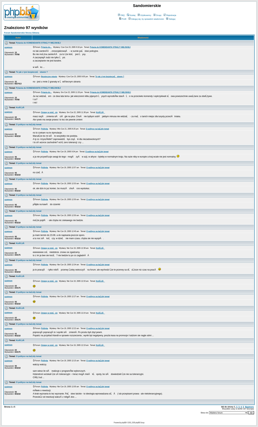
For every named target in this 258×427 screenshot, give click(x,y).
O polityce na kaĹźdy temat (28, 124)
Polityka (44, 129)
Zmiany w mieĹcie (49, 112)
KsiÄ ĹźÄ (21, 107)
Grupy (157, 15)
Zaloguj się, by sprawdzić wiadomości (146, 19)
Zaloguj (170, 19)
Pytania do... (46, 47)
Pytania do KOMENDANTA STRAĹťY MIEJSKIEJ (38, 43)
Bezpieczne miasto (49, 77)
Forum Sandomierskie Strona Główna (21, 33)
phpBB (124, 423)
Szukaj (131, 15)
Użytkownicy (144, 15)
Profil (122, 19)
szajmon (8, 47)
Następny (249, 407)
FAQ (121, 15)
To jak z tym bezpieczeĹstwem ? (32, 72)
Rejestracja (170, 15)
